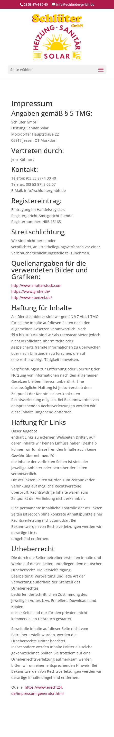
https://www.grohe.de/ (30, 291)
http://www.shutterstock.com (36, 285)
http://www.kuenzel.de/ (31, 297)
